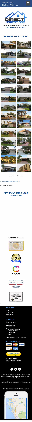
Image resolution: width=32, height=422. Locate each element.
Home (8, 310)
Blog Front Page (14, 181)
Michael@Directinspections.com (17, 337)
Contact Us (9, 315)
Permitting (9, 312)
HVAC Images (4, 181)
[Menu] (28, 3)
